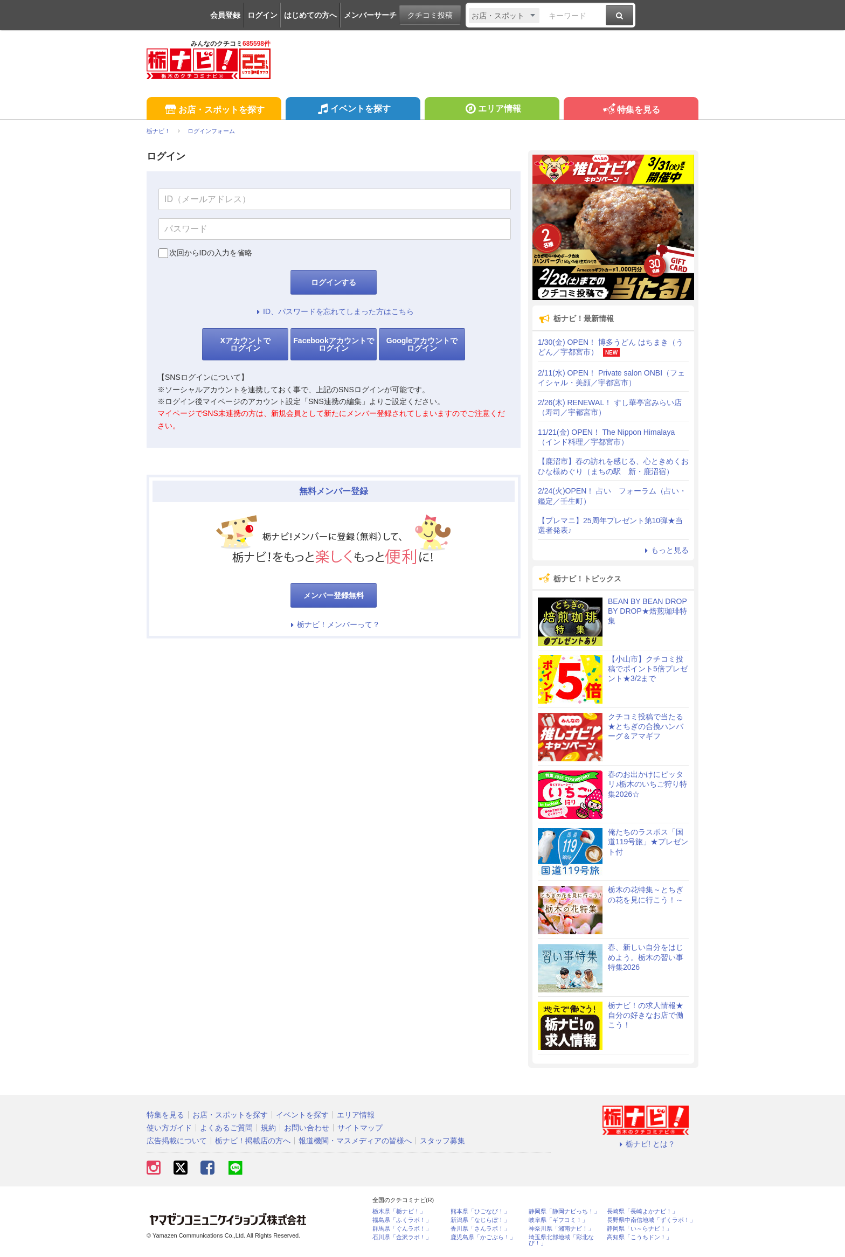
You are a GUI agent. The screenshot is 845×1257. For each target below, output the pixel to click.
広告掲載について (177, 1140)
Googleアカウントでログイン (422, 344)
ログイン (262, 15)
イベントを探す (352, 110)
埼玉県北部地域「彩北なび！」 (561, 1240)
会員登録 (225, 15)
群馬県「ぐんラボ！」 (402, 1229)
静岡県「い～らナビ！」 (639, 1229)
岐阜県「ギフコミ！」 (558, 1220)
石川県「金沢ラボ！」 (402, 1237)
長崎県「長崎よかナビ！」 (642, 1211)
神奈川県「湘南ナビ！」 (561, 1229)
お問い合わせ (306, 1127)
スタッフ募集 (442, 1140)
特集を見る (631, 110)
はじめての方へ (310, 15)
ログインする (333, 282)
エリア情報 (492, 110)
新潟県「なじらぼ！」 (480, 1220)
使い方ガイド (169, 1127)
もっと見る (665, 550)
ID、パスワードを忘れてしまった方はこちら (333, 311)
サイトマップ (360, 1127)
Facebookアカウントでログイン (333, 344)
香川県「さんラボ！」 (480, 1229)
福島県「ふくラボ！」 (402, 1220)
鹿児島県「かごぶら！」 (483, 1237)
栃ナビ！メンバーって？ (333, 624)
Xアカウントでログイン (245, 344)
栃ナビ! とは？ (645, 1144)
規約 (268, 1127)
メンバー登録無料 (333, 595)
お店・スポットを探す (213, 110)
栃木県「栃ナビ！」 (399, 1211)
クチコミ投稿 (430, 15)
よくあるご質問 (226, 1127)
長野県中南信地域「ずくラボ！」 (651, 1220)
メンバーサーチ (370, 15)
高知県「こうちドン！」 (639, 1237)
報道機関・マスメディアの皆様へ (355, 1140)
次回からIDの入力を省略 (210, 252)
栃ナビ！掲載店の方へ (252, 1140)
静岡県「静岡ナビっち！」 (564, 1211)
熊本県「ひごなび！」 (480, 1211)
